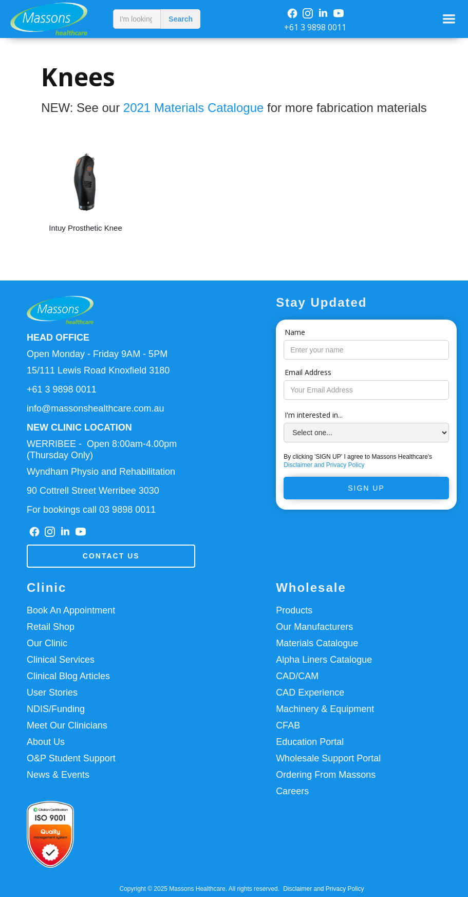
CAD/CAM (297, 676)
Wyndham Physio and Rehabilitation (101, 471)
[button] (449, 19)
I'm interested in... (314, 415)
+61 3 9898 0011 (315, 27)
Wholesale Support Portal (328, 758)
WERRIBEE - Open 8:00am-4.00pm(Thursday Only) (102, 449)
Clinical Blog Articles (68, 676)
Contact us (111, 556)
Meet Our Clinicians (67, 725)
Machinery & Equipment (325, 709)
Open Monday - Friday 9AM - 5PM (97, 354)
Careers (292, 791)
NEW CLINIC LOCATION (79, 427)
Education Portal (310, 742)
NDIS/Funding (56, 709)
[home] (54, 19)
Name (295, 332)
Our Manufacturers (314, 627)
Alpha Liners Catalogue (324, 660)
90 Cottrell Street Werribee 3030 (93, 490)
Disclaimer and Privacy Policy (324, 465)
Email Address (308, 372)
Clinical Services (61, 660)
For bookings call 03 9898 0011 (91, 509)
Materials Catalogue (317, 643)
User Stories (52, 692)
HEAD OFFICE (58, 337)
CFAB (288, 725)
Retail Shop (50, 627)
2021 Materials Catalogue (193, 108)
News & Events (58, 775)
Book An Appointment (71, 610)
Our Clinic (47, 643)
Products (294, 610)
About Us (46, 742)
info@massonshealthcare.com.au (95, 408)
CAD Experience (310, 692)
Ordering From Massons (326, 775)
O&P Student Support (71, 758)
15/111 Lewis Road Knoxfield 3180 (98, 370)
